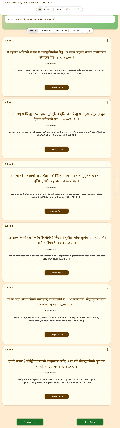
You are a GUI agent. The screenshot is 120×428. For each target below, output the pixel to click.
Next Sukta (90, 422)
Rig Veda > (28, 19)
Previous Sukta (30, 422)
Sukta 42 (51, 19)
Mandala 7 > (40, 19)
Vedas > (18, 19)
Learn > (10, 19)
